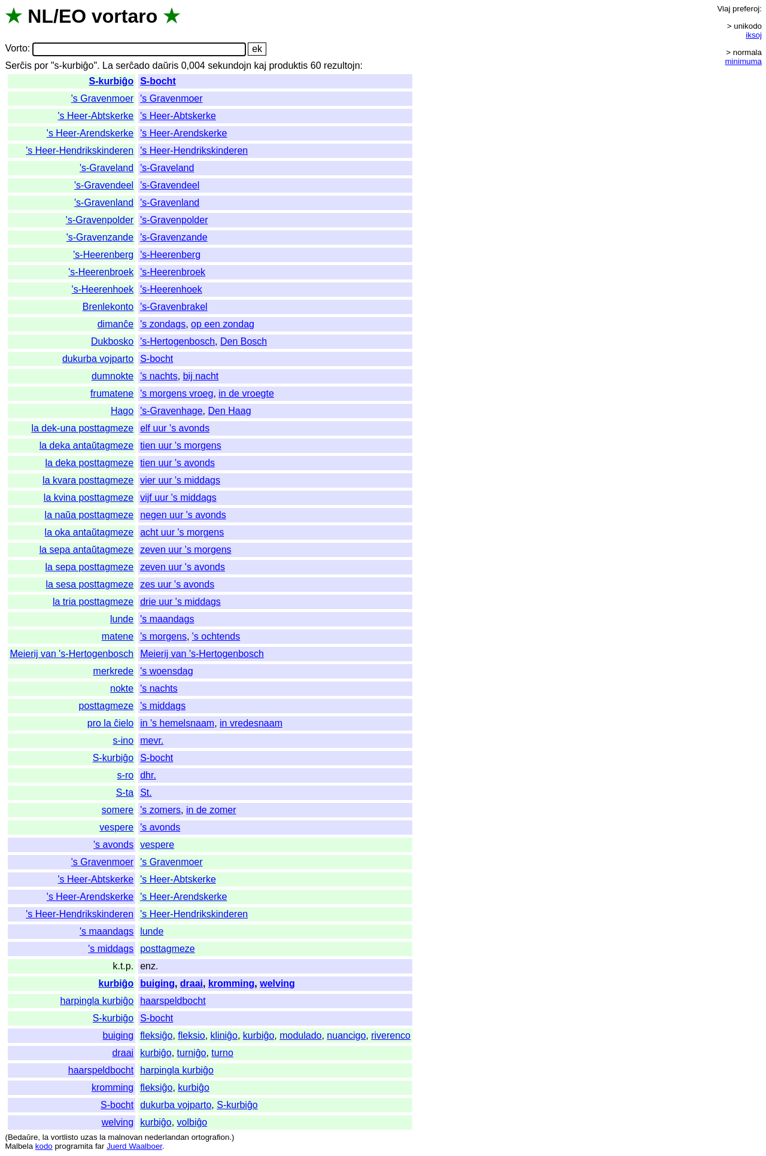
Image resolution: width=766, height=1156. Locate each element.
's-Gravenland (103, 202)
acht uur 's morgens (182, 532)
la (45, 1137)
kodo (44, 1146)
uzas (88, 1137)
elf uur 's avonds (174, 428)
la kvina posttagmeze (88, 497)
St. (146, 792)
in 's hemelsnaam (177, 723)
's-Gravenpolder (99, 220)
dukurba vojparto (97, 359)
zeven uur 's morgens (185, 549)
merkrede (113, 671)
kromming (231, 983)
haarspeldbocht (172, 1001)
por (41, 65)
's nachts (159, 376)
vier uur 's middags (180, 480)
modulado (300, 1035)
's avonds (160, 827)
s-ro (125, 775)
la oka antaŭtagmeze (89, 532)
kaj (260, 65)
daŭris (166, 65)
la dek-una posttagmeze (82, 428)
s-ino (123, 740)
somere (117, 810)
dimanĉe (115, 324)
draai (191, 983)
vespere (116, 827)
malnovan (125, 1137)
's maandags (167, 619)
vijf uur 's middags (178, 497)
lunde (121, 619)
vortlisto (64, 1137)
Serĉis (18, 65)
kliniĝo (224, 1035)
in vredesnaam (251, 723)
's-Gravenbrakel (173, 307)
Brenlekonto (108, 307)
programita (73, 1146)
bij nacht (201, 376)
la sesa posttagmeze (89, 584)
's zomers (160, 810)
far (100, 1146)
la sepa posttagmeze (89, 567)
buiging (157, 983)
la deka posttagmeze (89, 463)
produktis (288, 65)
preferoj (745, 8)
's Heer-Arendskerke (90, 133)
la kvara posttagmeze (87, 480)
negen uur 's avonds (183, 515)
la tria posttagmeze (93, 602)
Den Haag (229, 411)
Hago (122, 411)
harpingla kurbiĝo (96, 1001)
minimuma (743, 61)
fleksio (191, 1035)
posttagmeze (106, 706)
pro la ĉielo (110, 723)
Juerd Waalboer (134, 1146)
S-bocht (158, 81)
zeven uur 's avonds (182, 567)
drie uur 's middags (180, 602)
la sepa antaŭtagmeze (86, 549)
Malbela (19, 1146)
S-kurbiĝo (111, 81)
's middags (163, 706)
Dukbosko (112, 341)
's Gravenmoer (102, 98)
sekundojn (229, 65)
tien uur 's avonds (177, 463)
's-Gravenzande (99, 237)
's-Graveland (106, 168)
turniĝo (191, 1053)
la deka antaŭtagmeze (86, 445)
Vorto (16, 49)
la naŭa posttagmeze (89, 515)
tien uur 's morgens (180, 445)
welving (277, 983)
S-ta (124, 792)
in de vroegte (246, 393)
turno (222, 1053)
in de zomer (211, 810)
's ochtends (216, 636)
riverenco (391, 1035)
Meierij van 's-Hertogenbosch (71, 654)
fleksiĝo (156, 1035)
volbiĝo (192, 1122)
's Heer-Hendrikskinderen (79, 150)
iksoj (754, 35)
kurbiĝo (115, 983)
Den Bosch (243, 341)
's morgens (163, 636)
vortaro (124, 16)
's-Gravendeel (103, 185)
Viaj (723, 8)
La (107, 65)
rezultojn (342, 65)
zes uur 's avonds (177, 584)
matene (117, 636)
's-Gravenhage (171, 411)
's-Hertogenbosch (177, 341)
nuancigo (346, 1035)
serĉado (132, 65)
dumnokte (112, 376)
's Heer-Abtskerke (96, 116)
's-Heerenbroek (100, 272)
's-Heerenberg (103, 255)
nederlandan (167, 1137)
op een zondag (222, 324)
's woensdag (166, 671)
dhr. (148, 775)
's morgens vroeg (176, 393)
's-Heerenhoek (103, 289)
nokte (121, 688)
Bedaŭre (23, 1137)
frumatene (111, 393)
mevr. (151, 740)
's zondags (163, 324)
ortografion (211, 1137)
